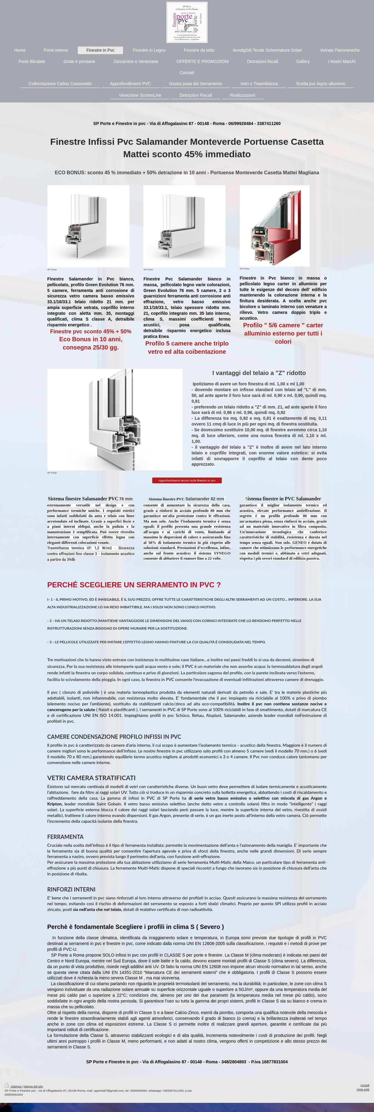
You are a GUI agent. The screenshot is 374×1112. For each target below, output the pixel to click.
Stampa (13, 1086)
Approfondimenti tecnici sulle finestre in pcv (187, 480)
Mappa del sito (33, 1086)
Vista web (363, 1089)
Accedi (365, 1085)
